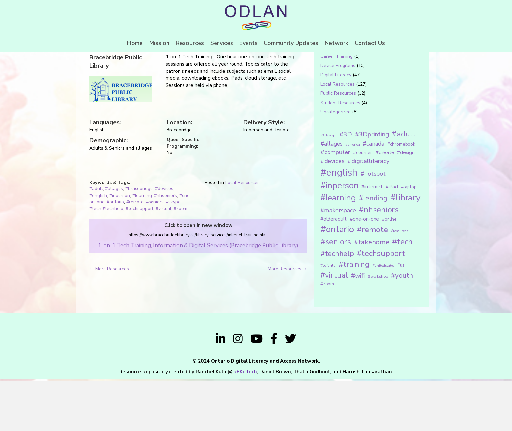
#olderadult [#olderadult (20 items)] (333, 271)
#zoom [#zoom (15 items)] (327, 336)
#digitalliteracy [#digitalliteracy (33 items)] (368, 213)
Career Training (336, 108)
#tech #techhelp (106, 261)
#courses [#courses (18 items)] (363, 204)
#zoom (180, 261)
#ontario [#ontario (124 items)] (337, 281)
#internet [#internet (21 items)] (372, 238)
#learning (142, 248)
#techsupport (139, 261)
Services (221, 43)
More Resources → (287, 321)
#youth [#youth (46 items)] (402, 327)
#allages (114, 241)
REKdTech (245, 424)
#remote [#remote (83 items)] (372, 281)
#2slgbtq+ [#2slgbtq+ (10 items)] (328, 187)
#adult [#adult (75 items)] (404, 186)
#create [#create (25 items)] (385, 204)
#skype (173, 254)
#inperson (119, 248)
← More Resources (109, 321)
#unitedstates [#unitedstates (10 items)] (383, 317)
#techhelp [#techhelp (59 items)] (337, 306)
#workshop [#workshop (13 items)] (378, 328)
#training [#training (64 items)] (354, 316)
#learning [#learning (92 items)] (338, 250)
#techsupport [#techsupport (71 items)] (381, 305)
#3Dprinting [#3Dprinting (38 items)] (372, 186)
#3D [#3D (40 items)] (345, 186)
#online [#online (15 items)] (389, 272)
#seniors (155, 254)
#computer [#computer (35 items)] (335, 204)
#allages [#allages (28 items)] (331, 196)
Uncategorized (335, 164)
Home (135, 43)
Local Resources (242, 234)
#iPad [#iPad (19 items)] (392, 239)
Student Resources (340, 155)
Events (248, 43)
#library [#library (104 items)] (405, 250)
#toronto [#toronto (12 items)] (328, 317)
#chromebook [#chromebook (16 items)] (401, 196)
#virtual (163, 261)
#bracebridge (139, 241)
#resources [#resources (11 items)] (399, 283)
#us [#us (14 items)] (401, 318)
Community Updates (291, 43)
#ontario (115, 254)
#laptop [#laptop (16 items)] (409, 239)
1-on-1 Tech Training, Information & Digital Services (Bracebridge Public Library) (198, 297)
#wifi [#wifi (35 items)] (358, 328)
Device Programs (337, 118)
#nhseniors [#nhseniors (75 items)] (379, 262)
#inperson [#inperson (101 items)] (339, 238)
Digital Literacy (335, 127)
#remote (135, 254)
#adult (96, 241)
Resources (190, 43)
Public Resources (338, 146)
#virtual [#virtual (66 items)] (334, 327)
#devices (164, 241)
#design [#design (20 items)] (406, 204)
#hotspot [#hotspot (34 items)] (373, 226)
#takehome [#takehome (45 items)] (371, 294)
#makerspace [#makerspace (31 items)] (338, 263)
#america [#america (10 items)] (352, 196)
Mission (159, 43)
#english (98, 248)
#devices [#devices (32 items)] (332, 213)
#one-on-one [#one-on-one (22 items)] (364, 271)
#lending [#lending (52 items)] (373, 251)
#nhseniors (165, 248)
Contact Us (370, 43)
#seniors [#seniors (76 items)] (335, 294)
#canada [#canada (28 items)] (373, 196)
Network (336, 43)
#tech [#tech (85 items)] (402, 293)
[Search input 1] (362, 73)
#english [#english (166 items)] (339, 224)
